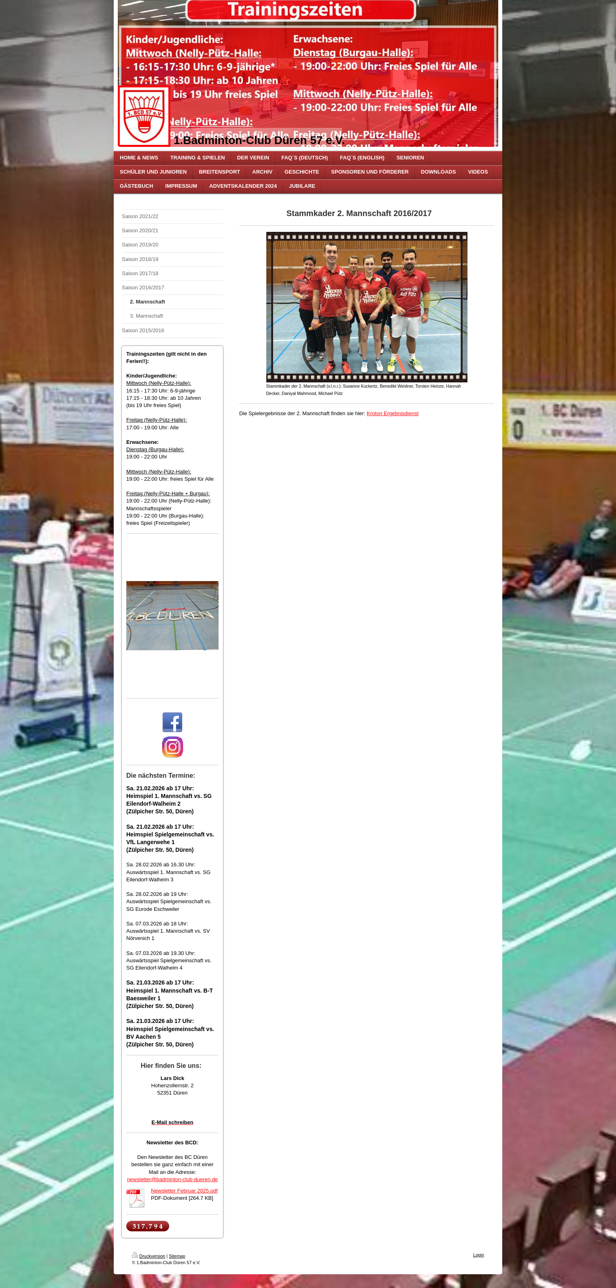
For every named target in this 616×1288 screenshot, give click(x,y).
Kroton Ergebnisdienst (392, 413)
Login (478, 1254)
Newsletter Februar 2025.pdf (184, 1191)
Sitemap (177, 1256)
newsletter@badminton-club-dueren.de (172, 1179)
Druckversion (148, 1256)
